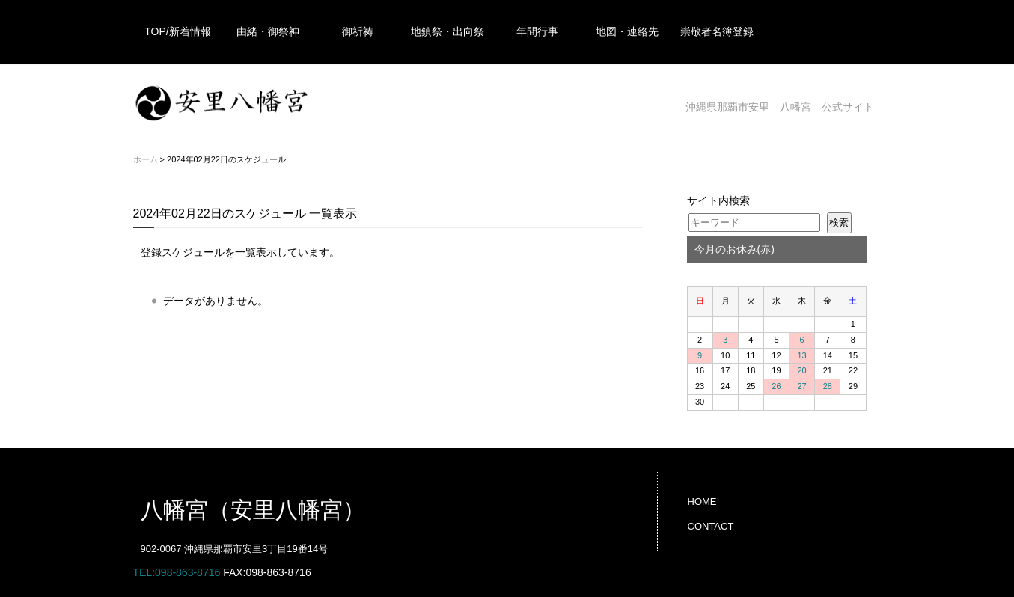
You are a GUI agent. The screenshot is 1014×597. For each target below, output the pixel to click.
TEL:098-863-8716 (177, 572)
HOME (702, 501)
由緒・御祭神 (267, 31)
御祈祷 (357, 31)
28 (827, 386)
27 (802, 386)
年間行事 (537, 31)
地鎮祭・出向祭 (447, 31)
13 (802, 355)
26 (776, 386)
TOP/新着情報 (177, 31)
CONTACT (711, 526)
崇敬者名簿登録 (717, 31)
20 (802, 370)
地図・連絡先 (627, 31)
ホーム (145, 159)
